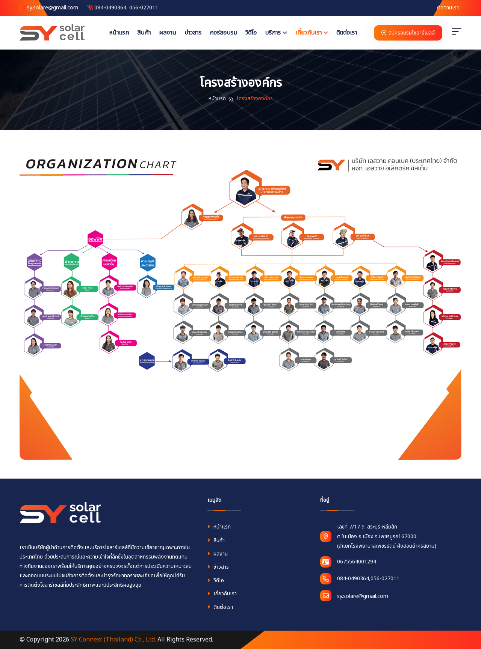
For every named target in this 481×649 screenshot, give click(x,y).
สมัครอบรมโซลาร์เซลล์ (408, 33)
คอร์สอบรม (223, 32)
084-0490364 (110, 8)
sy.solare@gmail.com (49, 8)
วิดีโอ (251, 32)
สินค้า (144, 32)
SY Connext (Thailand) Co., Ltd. (113, 639)
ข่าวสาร (193, 32)
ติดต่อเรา (346, 32)
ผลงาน (167, 32)
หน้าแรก (119, 32)
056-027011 (143, 8)
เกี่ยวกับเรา (308, 32)
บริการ (273, 32)
